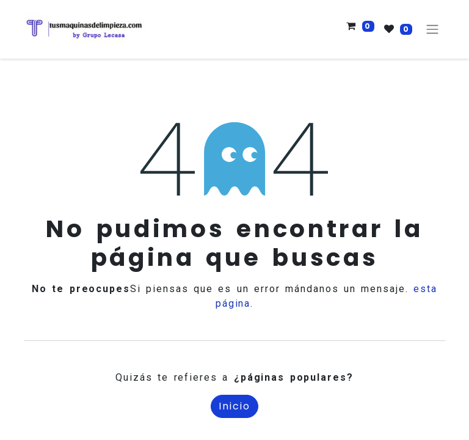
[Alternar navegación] (432, 29)
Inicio (234, 406)
